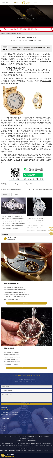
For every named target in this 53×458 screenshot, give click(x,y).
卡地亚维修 (18, 33)
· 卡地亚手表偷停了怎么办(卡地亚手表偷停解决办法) (12, 218)
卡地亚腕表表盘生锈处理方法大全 (11, 352)
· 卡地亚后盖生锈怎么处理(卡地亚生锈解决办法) (11, 216)
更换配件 (24, 425)
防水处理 (3, 423)
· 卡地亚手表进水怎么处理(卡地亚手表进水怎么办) (12, 225)
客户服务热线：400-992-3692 (26, 438)
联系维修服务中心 (26, 303)
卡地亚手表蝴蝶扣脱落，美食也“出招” (12, 299)
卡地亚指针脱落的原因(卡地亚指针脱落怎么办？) (14, 292)
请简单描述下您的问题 (26, 397)
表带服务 (3, 430)
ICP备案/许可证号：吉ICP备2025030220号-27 (26, 440)
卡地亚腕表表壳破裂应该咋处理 (11, 359)
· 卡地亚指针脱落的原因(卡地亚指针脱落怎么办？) (12, 221)
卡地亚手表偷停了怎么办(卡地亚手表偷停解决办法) (15, 289)
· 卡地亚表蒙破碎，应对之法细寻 (34, 227)
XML (47, 436)
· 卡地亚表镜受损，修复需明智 (34, 222)
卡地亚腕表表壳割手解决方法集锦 (11, 354)
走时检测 (3, 421)
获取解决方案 (27, 403)
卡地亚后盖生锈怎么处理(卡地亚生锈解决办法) (14, 287)
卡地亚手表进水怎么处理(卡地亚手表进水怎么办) (14, 296)
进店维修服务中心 (48, 421)
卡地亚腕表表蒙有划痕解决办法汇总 (12, 361)
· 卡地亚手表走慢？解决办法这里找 (35, 218)
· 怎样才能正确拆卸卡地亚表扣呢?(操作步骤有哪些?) (38, 230)
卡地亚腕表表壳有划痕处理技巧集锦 (12, 357)
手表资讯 (24, 428)
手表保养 (24, 423)
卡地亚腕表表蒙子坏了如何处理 (11, 364)
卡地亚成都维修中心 (10, 33)
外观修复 (3, 428)
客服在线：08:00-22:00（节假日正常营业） (10, 414)
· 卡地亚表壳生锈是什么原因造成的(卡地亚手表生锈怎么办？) (13, 223)
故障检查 (3, 425)
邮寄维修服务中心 (48, 423)
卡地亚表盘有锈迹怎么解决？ (15, 189)
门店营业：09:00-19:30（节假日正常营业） (10, 412)
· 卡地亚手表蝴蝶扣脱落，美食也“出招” (10, 228)
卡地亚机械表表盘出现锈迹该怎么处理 (43, 189)
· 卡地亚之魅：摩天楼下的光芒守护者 (35, 220)
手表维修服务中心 (26, 421)
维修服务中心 (25, 430)
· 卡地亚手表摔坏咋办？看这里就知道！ (36, 225)
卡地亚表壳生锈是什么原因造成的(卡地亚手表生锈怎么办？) (17, 294)
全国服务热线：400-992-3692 (8, 2)
